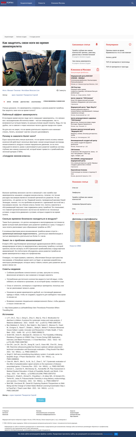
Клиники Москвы (58, 3)
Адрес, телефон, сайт (77, 155)
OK (116, 434)
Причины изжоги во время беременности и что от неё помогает (118, 51)
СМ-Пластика (76, 87)
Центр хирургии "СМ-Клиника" (82, 98)
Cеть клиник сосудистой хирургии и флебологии (81, 143)
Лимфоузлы (76, 192)
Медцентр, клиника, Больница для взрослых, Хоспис (84, 134)
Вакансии (5, 414)
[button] (72, 231)
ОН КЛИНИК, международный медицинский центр (82, 160)
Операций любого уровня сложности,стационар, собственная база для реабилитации (84, 91)
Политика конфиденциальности (45, 414)
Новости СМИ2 (75, 246)
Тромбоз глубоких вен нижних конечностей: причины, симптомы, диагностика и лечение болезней (84, 52)
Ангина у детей (111, 57)
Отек (74, 209)
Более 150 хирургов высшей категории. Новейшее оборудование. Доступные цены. (84, 101)
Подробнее (107, 434)
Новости (41, 3)
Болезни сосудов (85, 57)
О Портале (6, 411)
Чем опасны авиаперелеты (81, 61)
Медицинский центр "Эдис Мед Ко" (84, 107)
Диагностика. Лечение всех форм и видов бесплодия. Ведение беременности (83, 123)
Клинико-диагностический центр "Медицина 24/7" (83, 130)
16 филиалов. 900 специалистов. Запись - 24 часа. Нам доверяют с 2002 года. (84, 152)
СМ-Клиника (75, 149)
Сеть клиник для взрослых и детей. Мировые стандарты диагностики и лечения (84, 164)
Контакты (5, 412)
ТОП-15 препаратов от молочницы (118, 62)
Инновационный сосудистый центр (84, 140)
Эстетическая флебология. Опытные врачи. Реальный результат (84, 81)
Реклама (38, 411)
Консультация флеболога (79, 72)
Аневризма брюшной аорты (81, 204)
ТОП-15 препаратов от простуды (117, 67)
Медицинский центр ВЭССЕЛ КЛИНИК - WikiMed (81, 77)
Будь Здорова (74, 416)
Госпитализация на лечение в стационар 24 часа (84, 173)
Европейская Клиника (79, 170)
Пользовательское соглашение (45, 412)
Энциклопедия (26, 3)
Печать (41, 400)
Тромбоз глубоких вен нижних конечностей (82, 198)
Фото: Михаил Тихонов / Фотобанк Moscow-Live (21, 90)
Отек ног (75, 187)
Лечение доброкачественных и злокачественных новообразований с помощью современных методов (85, 111)
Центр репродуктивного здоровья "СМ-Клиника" (83, 119)
